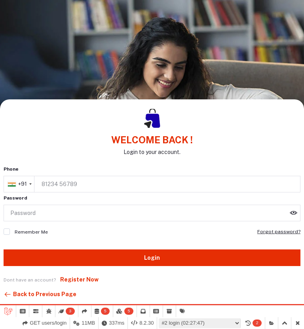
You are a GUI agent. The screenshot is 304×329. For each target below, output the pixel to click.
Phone (11, 169)
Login (152, 258)
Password (15, 198)
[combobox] (19, 184)
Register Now (79, 279)
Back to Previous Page (40, 295)
